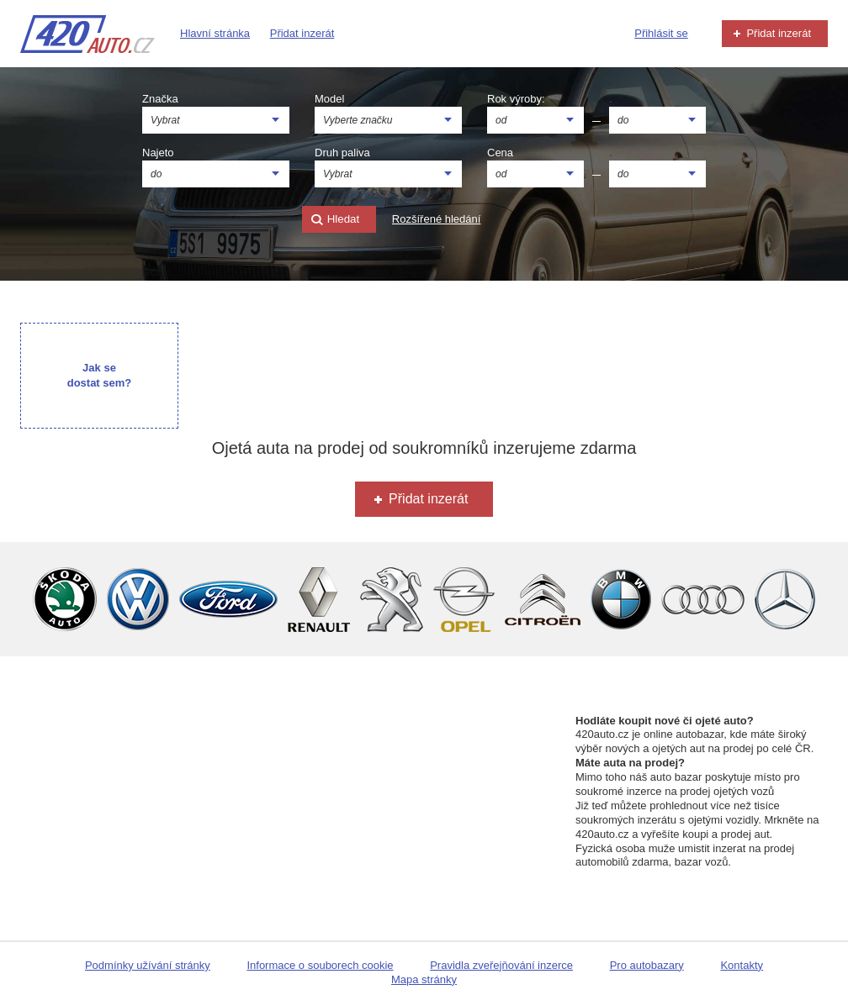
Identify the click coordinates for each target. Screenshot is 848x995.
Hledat (334, 220)
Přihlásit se (661, 33)
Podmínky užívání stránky (147, 965)
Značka (160, 98)
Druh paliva (342, 152)
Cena (500, 152)
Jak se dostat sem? (99, 375)
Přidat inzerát (302, 33)
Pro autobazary (647, 965)
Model (329, 98)
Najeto (158, 152)
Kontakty (741, 965)
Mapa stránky (424, 979)
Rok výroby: (516, 98)
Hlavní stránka (215, 33)
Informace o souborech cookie (319, 965)
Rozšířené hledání (436, 219)
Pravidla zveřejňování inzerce (501, 965)
